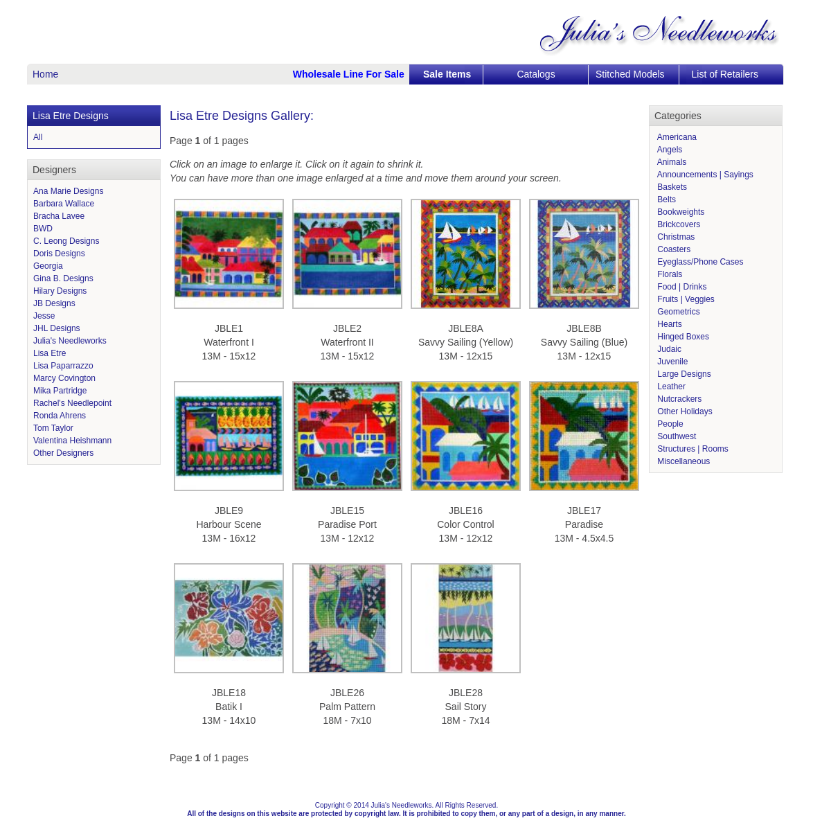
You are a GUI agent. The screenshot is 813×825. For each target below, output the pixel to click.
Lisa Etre (49, 353)
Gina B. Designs (63, 278)
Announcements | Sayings (704, 174)
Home (45, 74)
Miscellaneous (682, 461)
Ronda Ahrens (59, 415)
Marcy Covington (64, 378)
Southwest (675, 436)
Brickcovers (677, 224)
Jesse (44, 316)
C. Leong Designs (66, 241)
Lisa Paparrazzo (63, 366)
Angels (668, 149)
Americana (676, 137)
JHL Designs (56, 328)
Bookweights (679, 212)
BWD (43, 228)
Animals (670, 162)
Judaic (668, 349)
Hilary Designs (60, 291)
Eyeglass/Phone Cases (699, 262)
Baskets (671, 187)
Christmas (675, 237)
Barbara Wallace (63, 204)
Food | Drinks (680, 287)
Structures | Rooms (692, 449)
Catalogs (536, 74)
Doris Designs (59, 253)
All (37, 137)
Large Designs (683, 374)
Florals (668, 274)
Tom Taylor (53, 428)
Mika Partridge (60, 391)
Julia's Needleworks (70, 341)
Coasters (672, 249)
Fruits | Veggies (685, 299)
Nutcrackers (678, 399)
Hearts (668, 324)
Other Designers (63, 453)
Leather (670, 386)
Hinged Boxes (682, 336)
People (669, 424)
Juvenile (671, 361)
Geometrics (677, 312)
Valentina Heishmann (72, 440)
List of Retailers (725, 74)
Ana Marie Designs (68, 191)
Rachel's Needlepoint (72, 403)
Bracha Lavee (58, 216)
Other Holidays (684, 411)
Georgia (48, 266)
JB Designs (54, 303)
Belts (665, 199)
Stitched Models (630, 74)
